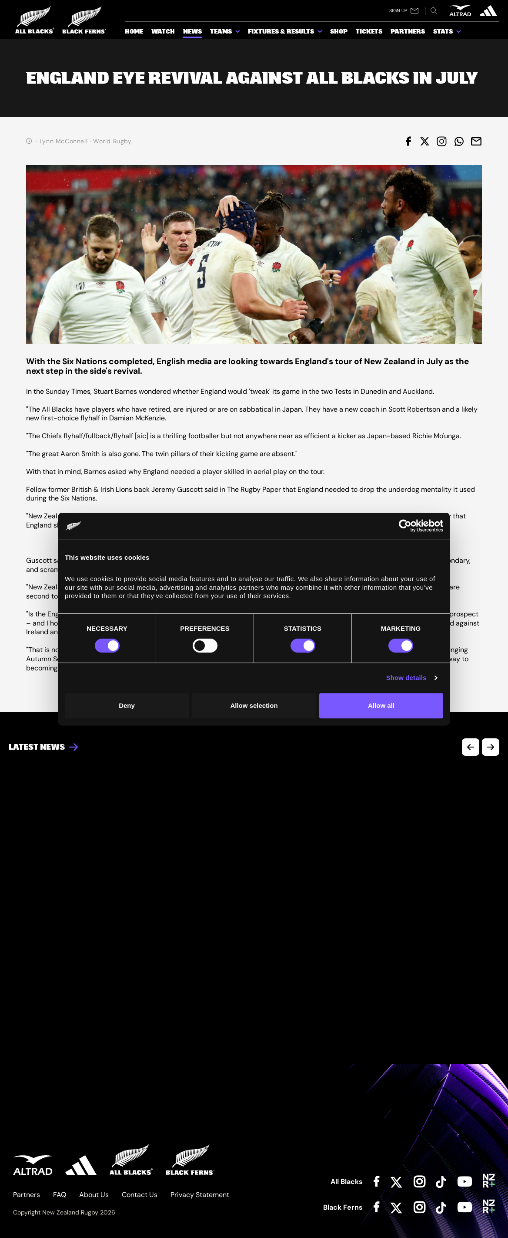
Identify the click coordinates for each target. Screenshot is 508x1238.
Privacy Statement (199, 1194)
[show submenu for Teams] (238, 33)
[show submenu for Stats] (459, 33)
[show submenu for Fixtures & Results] (320, 33)
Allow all (381, 705)
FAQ (59, 1194)
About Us (94, 1194)
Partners (26, 1194)
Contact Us (139, 1194)
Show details (406, 677)
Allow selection (253, 705)
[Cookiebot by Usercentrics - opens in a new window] (405, 525)
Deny (127, 705)
